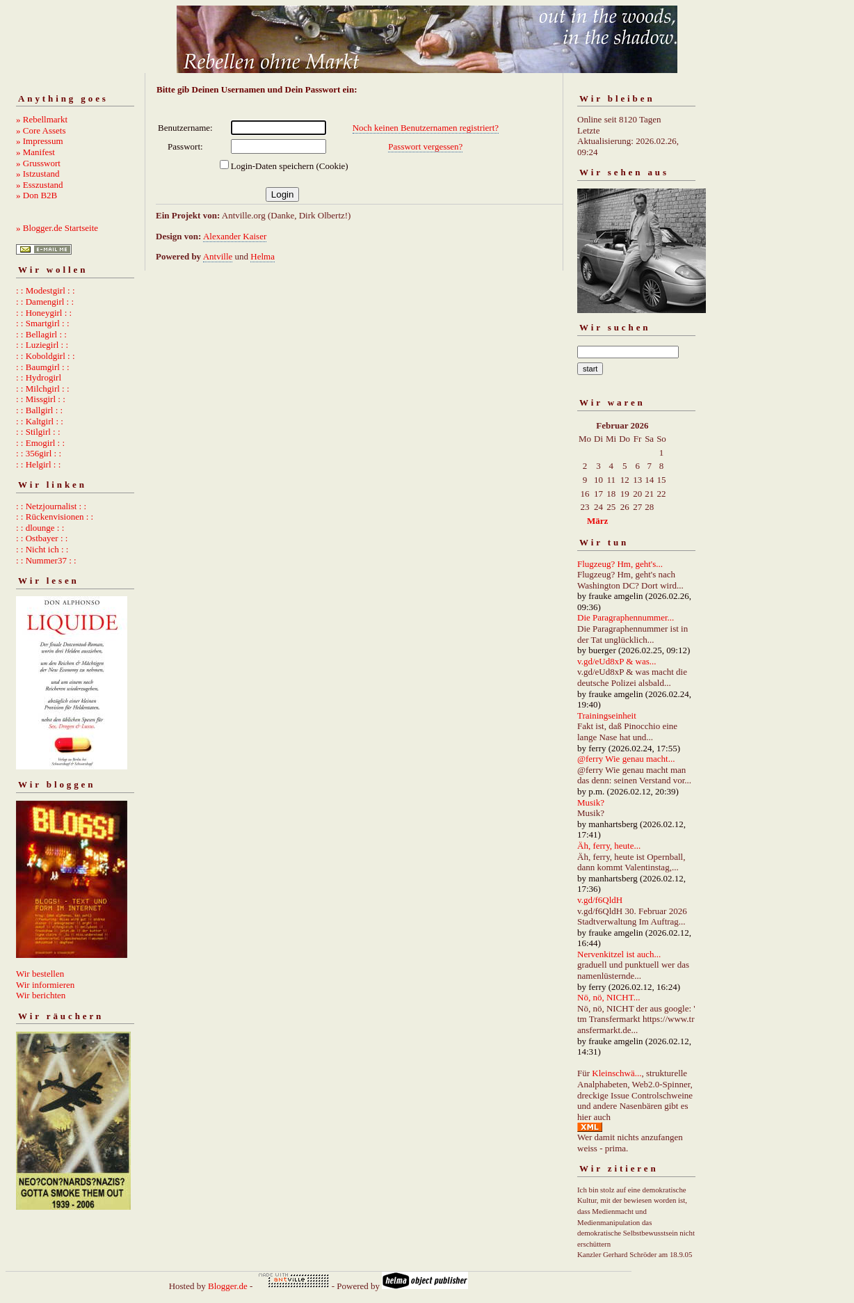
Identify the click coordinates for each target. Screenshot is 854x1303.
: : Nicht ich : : (42, 549)
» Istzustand (37, 173)
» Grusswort (38, 163)
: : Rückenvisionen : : (54, 516)
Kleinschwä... (616, 1073)
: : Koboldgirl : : (45, 356)
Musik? (590, 802)
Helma (262, 256)
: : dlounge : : (40, 527)
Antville (218, 256)
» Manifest (35, 152)
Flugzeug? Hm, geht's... (620, 564)
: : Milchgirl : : (43, 388)
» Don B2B (36, 195)
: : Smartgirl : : (43, 323)
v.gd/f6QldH (599, 900)
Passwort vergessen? (425, 146)
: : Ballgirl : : (39, 410)
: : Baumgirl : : (43, 367)
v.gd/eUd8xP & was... (616, 661)
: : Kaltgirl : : (39, 421)
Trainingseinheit (606, 715)
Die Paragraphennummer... (625, 617)
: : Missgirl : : (40, 399)
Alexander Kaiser (234, 236)
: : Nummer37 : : (46, 560)
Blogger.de (228, 1286)
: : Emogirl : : (40, 443)
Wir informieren (45, 985)
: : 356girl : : (38, 453)
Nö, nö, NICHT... (608, 997)
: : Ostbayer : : (41, 538)
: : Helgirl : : (38, 464)
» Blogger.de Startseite (57, 228)
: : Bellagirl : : (41, 334)
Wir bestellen (40, 973)
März (597, 520)
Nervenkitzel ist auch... (619, 954)
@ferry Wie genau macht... (626, 758)
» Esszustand (39, 184)
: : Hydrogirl (38, 377)
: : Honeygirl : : (44, 312)
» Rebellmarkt (41, 119)
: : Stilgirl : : (38, 431)
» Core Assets (41, 130)
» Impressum (39, 141)
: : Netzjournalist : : (51, 506)
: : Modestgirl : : (45, 290)
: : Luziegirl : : (42, 344)
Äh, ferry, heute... (608, 845)
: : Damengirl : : (45, 301)
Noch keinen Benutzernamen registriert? (426, 127)
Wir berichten (40, 995)
